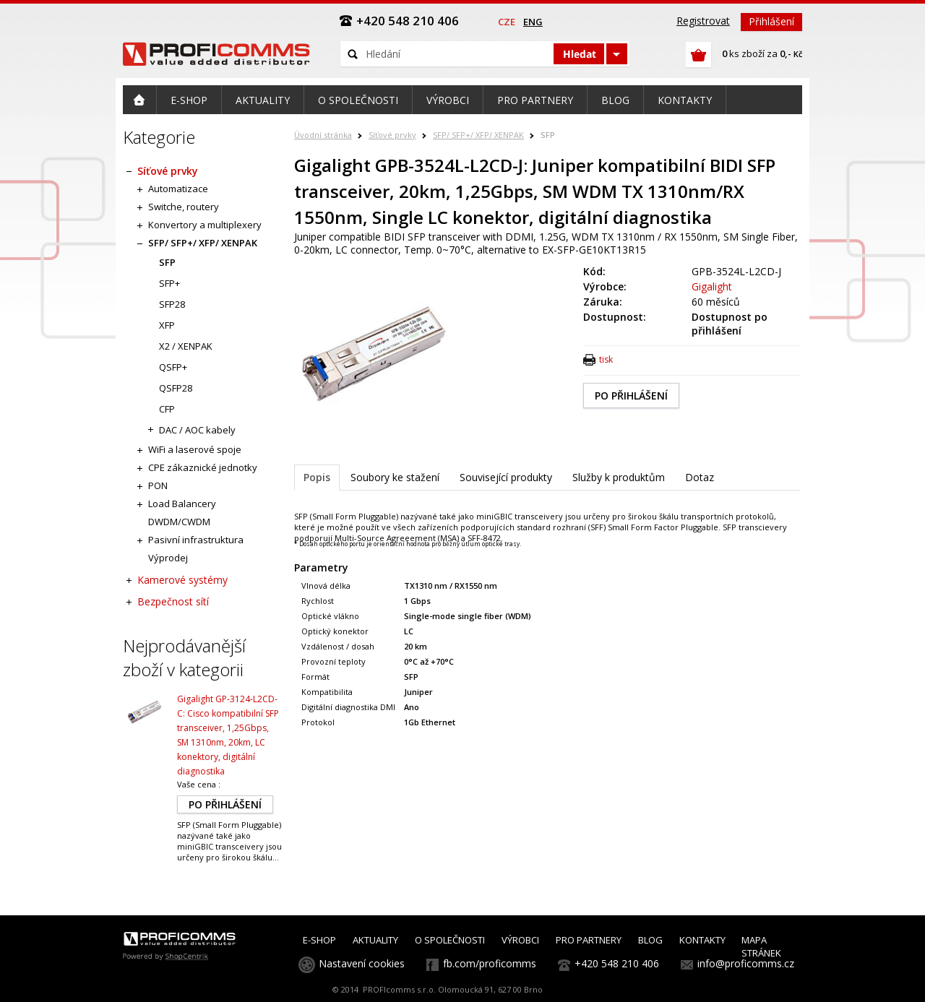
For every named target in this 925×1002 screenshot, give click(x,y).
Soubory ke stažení (394, 477)
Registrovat (703, 20)
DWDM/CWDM (179, 521)
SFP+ (169, 283)
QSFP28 (175, 387)
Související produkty (506, 477)
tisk (606, 359)
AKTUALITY (375, 939)
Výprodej (168, 557)
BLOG (650, 939)
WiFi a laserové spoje (194, 449)
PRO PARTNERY (588, 939)
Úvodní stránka (323, 134)
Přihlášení (771, 21)
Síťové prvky (392, 134)
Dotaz (699, 477)
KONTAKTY (702, 939)
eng (533, 21)
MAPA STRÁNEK (761, 946)
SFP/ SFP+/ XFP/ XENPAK (478, 134)
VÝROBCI (520, 939)
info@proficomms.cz (745, 963)
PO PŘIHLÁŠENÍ (631, 395)
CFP (167, 408)
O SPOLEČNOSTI (450, 939)
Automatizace (178, 188)
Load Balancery (182, 503)
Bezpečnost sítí (173, 601)
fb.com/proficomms (489, 963)
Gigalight (712, 286)
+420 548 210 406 (617, 963)
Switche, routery (183, 206)
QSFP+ (173, 366)
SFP (548, 134)
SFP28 (172, 304)
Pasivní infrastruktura (196, 539)
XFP (167, 325)
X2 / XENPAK (185, 346)
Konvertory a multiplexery (205, 224)
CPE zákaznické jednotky (202, 467)
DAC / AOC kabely (197, 429)
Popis (317, 477)
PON (158, 485)
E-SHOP (319, 939)
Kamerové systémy (182, 580)
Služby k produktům (618, 477)
